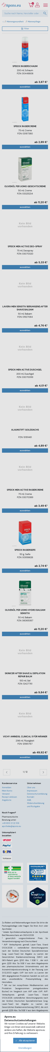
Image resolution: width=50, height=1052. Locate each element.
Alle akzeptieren (25, 1040)
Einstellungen (25, 1047)
